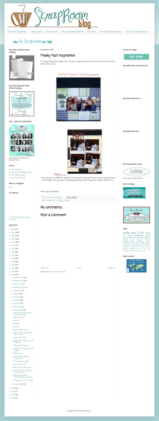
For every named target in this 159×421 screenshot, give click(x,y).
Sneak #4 (16, 321)
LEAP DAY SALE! (19, 318)
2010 (13, 392)
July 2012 (16, 294)
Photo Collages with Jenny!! (22, 367)
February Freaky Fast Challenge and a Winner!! (23, 376)
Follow (11, 187)
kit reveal (127, 235)
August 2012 (17, 291)
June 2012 (17, 297)
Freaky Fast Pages (64, 200)
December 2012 (18, 278)
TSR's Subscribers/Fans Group (21, 172)
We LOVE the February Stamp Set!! (21, 357)
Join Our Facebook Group (110, 31)
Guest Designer (136, 240)
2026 (13, 229)
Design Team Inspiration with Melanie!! (23, 342)
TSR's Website (16, 170)
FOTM (140, 233)
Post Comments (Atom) (58, 272)
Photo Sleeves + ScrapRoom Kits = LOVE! (22, 334)
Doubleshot (139, 235)
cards (148, 235)
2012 (13, 275)
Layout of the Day (143, 249)
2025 (13, 232)
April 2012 (16, 304)
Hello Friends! (17, 353)
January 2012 (18, 384)
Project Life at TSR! (19, 338)
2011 (12, 388)
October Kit (129, 244)
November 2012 (18, 281)
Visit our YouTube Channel (136, 31)
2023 (13, 239)
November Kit (145, 238)
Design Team (36, 31)
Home (79, 268)
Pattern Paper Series (129, 251)
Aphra (147, 233)
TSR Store (91, 31)
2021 (13, 245)
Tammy (147, 246)
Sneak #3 (16, 324)
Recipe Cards (135, 238)
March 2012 (17, 307)
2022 (13, 242)
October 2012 (17, 284)
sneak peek (129, 233)
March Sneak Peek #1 (20, 330)
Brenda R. (126, 246)
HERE (111, 180)
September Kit (139, 244)
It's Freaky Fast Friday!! (21, 361)
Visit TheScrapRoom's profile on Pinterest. (20, 218)
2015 (13, 265)
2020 (13, 249)
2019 (13, 252)
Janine (125, 249)
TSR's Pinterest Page (18, 178)
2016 (13, 262)
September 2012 (19, 287)
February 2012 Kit (52, 200)
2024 (13, 236)
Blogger (89, 411)
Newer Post (45, 268)
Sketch (142, 246)
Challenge (132, 249)
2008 (13, 398)
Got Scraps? (143, 251)
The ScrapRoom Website (72, 31)
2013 (13, 271)
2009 (13, 395)
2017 (13, 258)
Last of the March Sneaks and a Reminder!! (22, 314)
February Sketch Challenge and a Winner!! (22, 371)
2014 (13, 268)
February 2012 (18, 310)
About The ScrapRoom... (17, 31)
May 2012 (16, 300)
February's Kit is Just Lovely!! (23, 380)
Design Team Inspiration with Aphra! (23, 350)
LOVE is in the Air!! (19, 364)
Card (138, 251)
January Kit (134, 246)
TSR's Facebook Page (18, 175)
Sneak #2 (16, 327)
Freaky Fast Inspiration (21, 346)
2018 (13, 255)
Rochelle (147, 244)
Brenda (125, 240)
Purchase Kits (52, 31)
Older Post (112, 268)
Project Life (127, 238)
